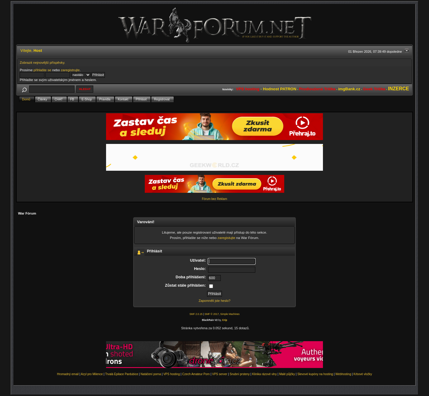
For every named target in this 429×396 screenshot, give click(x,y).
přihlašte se (42, 70)
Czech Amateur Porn (196, 374)
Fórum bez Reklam (214, 199)
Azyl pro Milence (92, 374)
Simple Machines (230, 314)
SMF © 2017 (212, 314)
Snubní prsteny (240, 374)
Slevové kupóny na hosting (315, 374)
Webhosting (343, 374)
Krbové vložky (363, 374)
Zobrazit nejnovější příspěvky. (42, 62)
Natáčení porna (151, 374)
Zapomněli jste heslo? (215, 300)
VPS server (219, 374)
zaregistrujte (70, 70)
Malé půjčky (287, 374)
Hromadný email (68, 374)
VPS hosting (171, 374)
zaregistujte (226, 238)
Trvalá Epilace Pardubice (121, 374)
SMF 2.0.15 (196, 314)
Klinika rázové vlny (264, 374)
